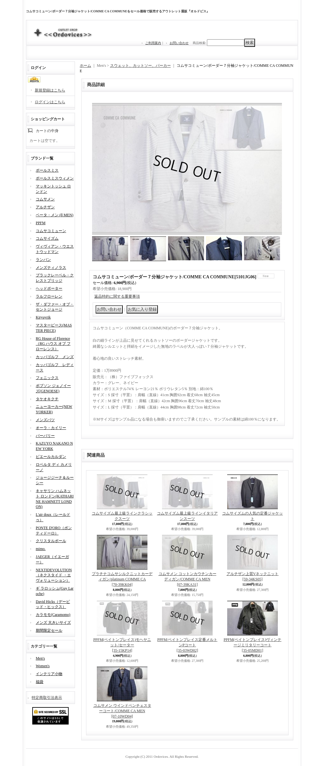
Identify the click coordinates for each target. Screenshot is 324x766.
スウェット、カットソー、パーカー (140, 65)
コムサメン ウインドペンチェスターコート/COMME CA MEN (122, 711)
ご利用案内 (153, 43)
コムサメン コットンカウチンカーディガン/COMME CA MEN (187, 579)
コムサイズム (47, 238)
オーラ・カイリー (51, 428)
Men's (40, 658)
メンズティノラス (51, 267)
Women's (43, 666)
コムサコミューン (51, 231)
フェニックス (47, 378)
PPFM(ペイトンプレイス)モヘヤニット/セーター (122, 645)
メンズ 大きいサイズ (53, 622)
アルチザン (45, 207)
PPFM (41, 223)
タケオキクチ (47, 399)
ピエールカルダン (51, 456)
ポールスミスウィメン (55, 178)
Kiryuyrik (43, 317)
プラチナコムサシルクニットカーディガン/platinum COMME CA (122, 579)
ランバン (43, 259)
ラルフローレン (49, 296)
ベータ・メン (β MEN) (54, 215)
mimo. (41, 549)
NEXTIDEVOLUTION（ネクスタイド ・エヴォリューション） (54, 575)
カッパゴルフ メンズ (55, 357)
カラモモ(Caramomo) (53, 614)
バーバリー (45, 436)
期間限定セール (49, 630)
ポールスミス (47, 170)
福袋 (39, 682)
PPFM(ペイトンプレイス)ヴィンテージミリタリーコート (253, 645)
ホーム (85, 65)
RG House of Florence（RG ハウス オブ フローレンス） (53, 343)
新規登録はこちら (50, 90)
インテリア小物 (49, 674)
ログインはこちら (50, 102)
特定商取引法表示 (47, 697)
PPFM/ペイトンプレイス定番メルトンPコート (187, 645)
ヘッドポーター (49, 288)
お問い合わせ (179, 43)
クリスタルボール (51, 541)
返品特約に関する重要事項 (117, 296)
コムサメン (45, 199)
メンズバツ (45, 420)
